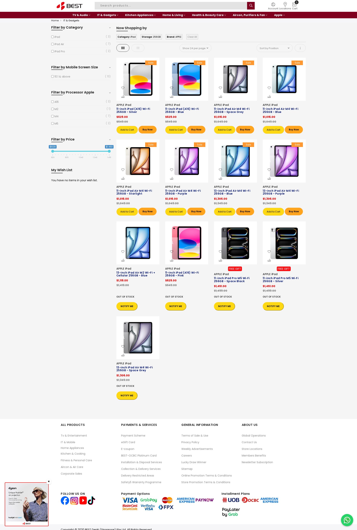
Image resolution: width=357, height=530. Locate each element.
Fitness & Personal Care (76, 460)
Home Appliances (72, 448)
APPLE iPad (123, 105)
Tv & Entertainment (74, 435)
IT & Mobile (68, 442)
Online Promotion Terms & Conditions (206, 475)
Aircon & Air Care (72, 467)
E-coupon (127, 449)
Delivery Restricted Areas (137, 475)
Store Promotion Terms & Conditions (205, 482)
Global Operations (254, 435)
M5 (56, 123)
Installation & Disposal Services (141, 462)
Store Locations (252, 449)
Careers (186, 455)
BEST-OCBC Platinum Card (139, 455)
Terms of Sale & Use (194, 435)
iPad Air (59, 44)
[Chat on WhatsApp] (347, 520)
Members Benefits (254, 455)
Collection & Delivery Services (141, 469)
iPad (57, 37)
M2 (56, 109)
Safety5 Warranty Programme (141, 482)
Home (55, 20)
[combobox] (171, 6)
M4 (56, 116)
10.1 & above (62, 76)
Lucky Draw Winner (193, 462)
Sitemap (187, 469)
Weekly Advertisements (197, 449)
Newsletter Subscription (257, 462)
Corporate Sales (71, 474)
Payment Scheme (133, 435)
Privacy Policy (190, 442)
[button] (122, 88)
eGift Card (128, 442)
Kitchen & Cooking (73, 454)
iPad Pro (59, 51)
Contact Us (249, 442)
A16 (56, 102)
